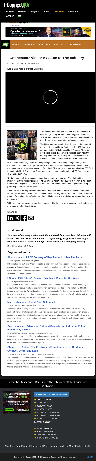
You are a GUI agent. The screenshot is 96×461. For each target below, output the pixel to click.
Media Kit (80, 446)
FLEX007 (59, 11)
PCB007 (10, 11)
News (16, 44)
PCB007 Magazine (43, 432)
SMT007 (22, 11)
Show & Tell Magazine (46, 438)
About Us (9, 446)
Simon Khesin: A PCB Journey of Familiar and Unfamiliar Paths (44, 257)
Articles (44, 44)
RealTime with (43, 382)
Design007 (35, 11)
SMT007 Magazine (43, 428)
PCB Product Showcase (47, 412)
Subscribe (13, 382)
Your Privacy (22, 446)
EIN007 (47, 11)
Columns (60, 44)
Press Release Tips (53, 446)
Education (80, 382)
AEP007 (10, 16)
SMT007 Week (41, 403)
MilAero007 (74, 11)
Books (29, 44)
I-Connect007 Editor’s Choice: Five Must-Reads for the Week (43, 278)
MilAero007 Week (43, 409)
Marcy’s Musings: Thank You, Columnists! (32, 302)
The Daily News (42, 400)
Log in (90, 457)
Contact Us (36, 446)
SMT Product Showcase (47, 415)
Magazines (27, 382)
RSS (88, 446)
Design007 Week (43, 406)
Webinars (47, 386)
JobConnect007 (63, 382)
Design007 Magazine (45, 435)
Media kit (76, 44)
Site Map (68, 446)
